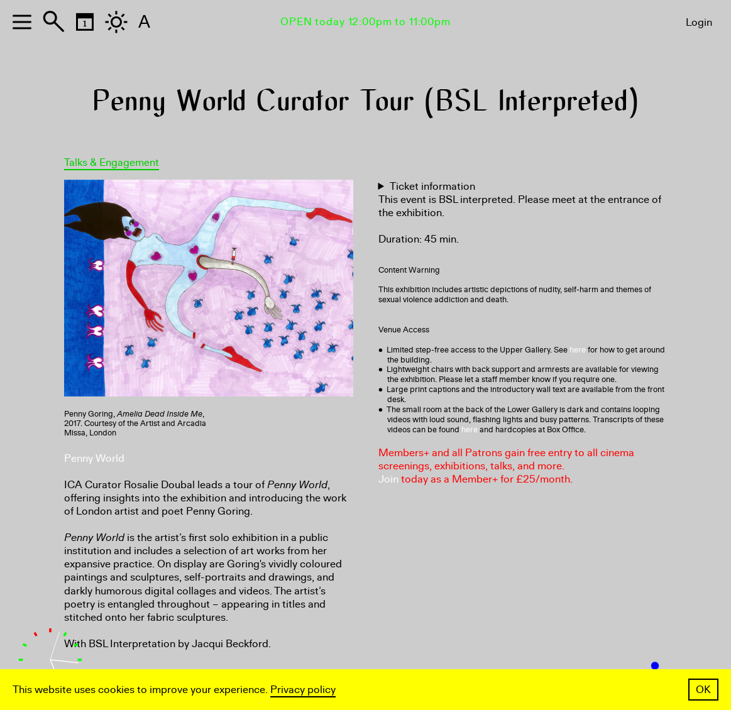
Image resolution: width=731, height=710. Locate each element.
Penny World (94, 458)
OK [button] (703, 689)
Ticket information (432, 186)
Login (699, 22)
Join (388, 479)
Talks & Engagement (111, 162)
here (577, 350)
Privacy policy (303, 689)
